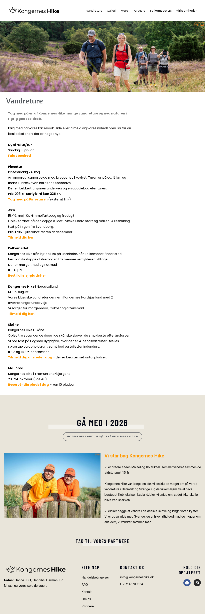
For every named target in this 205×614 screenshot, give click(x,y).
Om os (86, 599)
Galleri (111, 10)
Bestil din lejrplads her (27, 275)
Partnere (139, 10)
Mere (124, 10)
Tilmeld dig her (21, 237)
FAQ (84, 584)
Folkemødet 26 (161, 10)
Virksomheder (186, 10)
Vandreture (94, 10)
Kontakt (86, 592)
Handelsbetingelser (95, 577)
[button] (102, 436)
